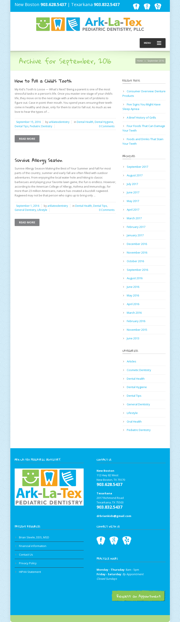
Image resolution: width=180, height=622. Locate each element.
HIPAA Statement (30, 572)
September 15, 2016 (28, 122)
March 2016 (134, 313)
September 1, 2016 (27, 206)
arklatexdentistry (59, 122)
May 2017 (133, 201)
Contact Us (26, 554)
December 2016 (137, 244)
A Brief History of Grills (141, 117)
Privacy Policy (28, 563)
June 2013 (133, 338)
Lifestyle (42, 210)
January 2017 (135, 235)
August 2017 (134, 175)
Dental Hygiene (104, 122)
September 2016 (137, 270)
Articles (131, 361)
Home (140, 60)
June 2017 (133, 192)
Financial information (32, 546)
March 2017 (134, 218)
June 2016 (133, 287)
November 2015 (137, 330)
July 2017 (132, 184)
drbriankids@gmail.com (114, 516)
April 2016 (133, 304)
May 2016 (133, 295)
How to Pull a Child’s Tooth (43, 81)
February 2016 (136, 321)
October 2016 (135, 261)
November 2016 (137, 252)
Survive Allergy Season (38, 160)
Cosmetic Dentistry (139, 370)
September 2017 (137, 167)
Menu (152, 43)
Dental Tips (21, 126)
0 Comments (106, 126)
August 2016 (134, 278)
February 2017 (136, 227)
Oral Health (134, 421)
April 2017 (133, 210)
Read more (27, 139)
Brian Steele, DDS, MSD (34, 537)
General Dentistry (25, 210)
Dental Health (85, 122)
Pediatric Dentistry (41, 126)
